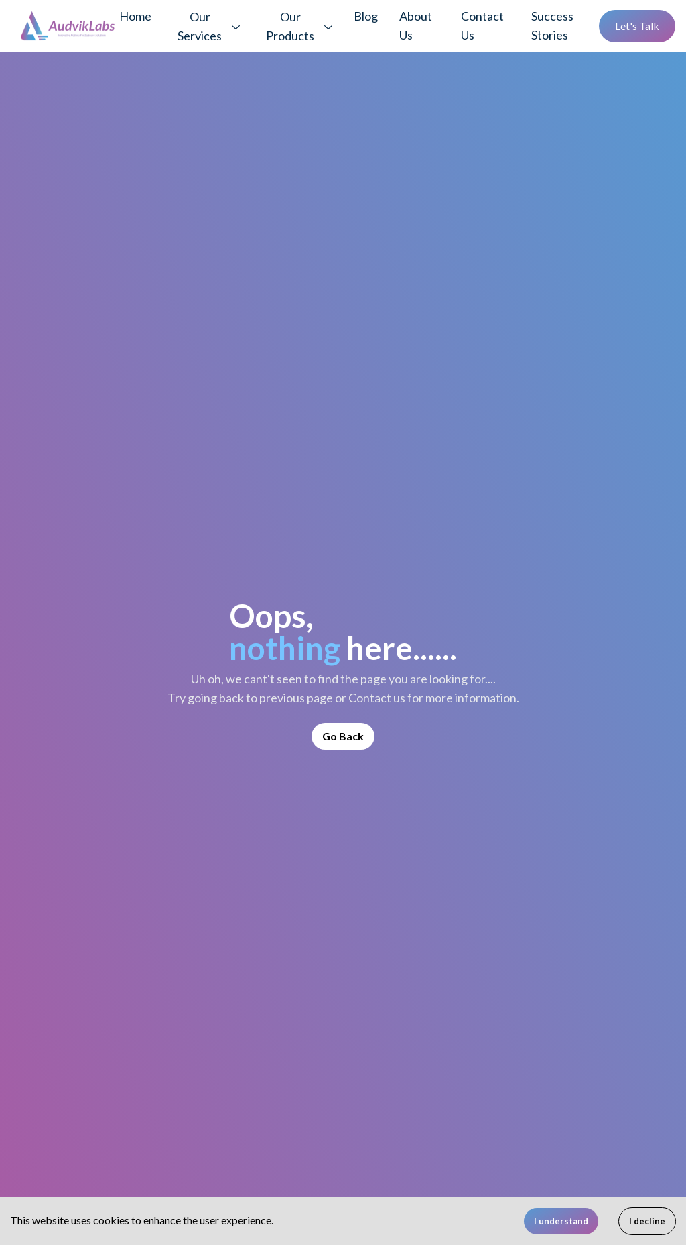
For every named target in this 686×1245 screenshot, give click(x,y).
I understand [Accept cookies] (561, 1221)
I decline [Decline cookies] (647, 1221)
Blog (366, 16)
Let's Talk (637, 25)
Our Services (200, 26)
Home (135, 16)
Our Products (290, 26)
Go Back (343, 736)
